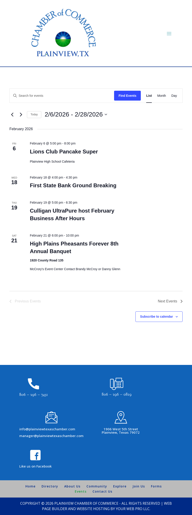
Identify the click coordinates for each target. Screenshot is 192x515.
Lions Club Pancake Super (64, 152)
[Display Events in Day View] (174, 96)
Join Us (138, 486)
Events (80, 491)
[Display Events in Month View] (161, 96)
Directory (50, 486)
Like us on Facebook (35, 466)
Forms (156, 486)
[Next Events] (21, 114)
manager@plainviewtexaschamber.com (51, 435)
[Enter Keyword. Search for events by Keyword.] (62, 96)
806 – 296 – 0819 (117, 394)
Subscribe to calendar (156, 316)
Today (34, 114)
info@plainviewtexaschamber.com (47, 429)
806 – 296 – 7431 (33, 394)
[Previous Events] (12, 114)
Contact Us (102, 491)
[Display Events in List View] (149, 96)
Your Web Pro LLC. (133, 508)
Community (96, 486)
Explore (119, 486)
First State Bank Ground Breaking (73, 185)
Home (30, 486)
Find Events (127, 95)
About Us (72, 486)
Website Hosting (93, 508)
